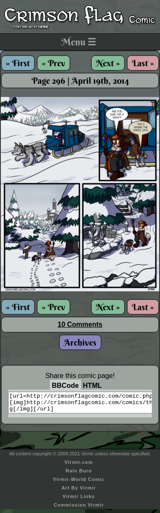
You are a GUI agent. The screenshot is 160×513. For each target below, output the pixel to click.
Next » (108, 63)
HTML (92, 385)
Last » (143, 63)
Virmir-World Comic (79, 483)
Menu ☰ (78, 42)
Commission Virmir (79, 508)
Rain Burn (79, 474)
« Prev (53, 63)
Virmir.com (78, 466)
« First (18, 63)
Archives (80, 342)
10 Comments (80, 324)
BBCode (65, 385)
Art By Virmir (78, 491)
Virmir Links (79, 500)
